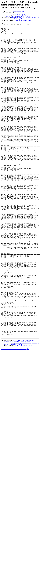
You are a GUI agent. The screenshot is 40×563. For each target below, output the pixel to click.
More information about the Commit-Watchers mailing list (15, 411)
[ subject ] (25, 20)
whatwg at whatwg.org (18, 11)
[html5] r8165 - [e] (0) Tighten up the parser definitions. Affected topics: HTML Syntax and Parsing (19, 15)
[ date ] (16, 20)
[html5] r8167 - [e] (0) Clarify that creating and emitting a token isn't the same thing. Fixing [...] (21, 18)
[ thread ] (20, 20)
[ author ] (30, 20)
